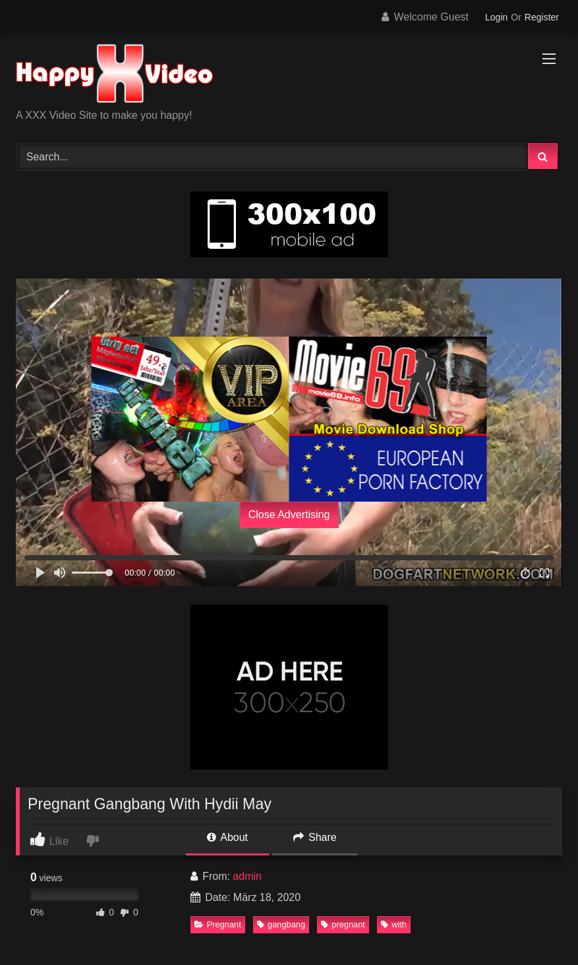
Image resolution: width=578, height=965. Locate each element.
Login (496, 17)
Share (315, 837)
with (394, 924)
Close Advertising (289, 514)
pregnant (343, 924)
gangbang (281, 924)
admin (247, 876)
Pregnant (217, 924)
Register (542, 17)
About (227, 837)
